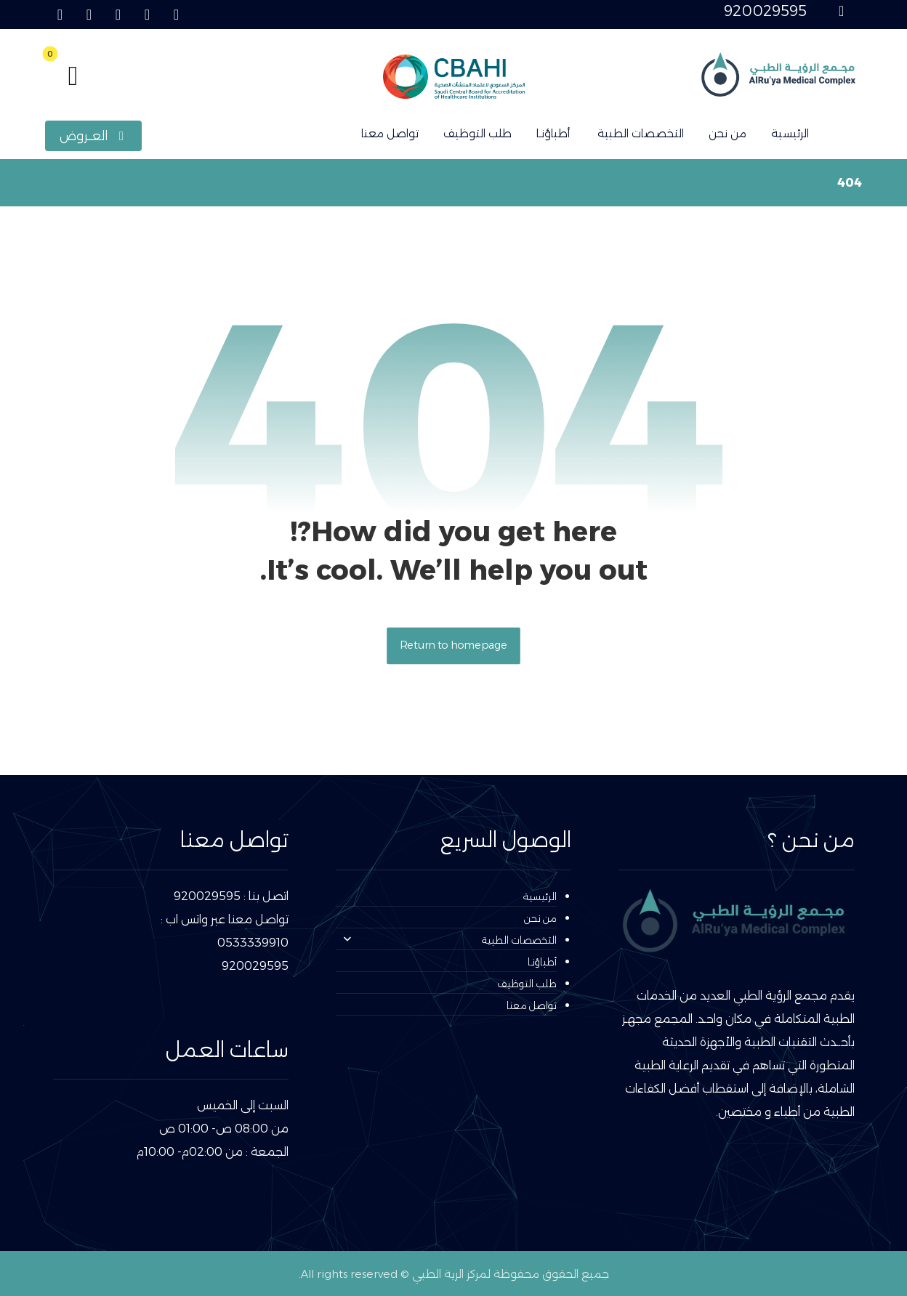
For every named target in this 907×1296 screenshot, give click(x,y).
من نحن (540, 918)
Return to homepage (453, 645)
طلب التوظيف (527, 983)
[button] (175, 14)
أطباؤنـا (542, 962)
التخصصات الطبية (450, 940)
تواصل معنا (532, 1005)
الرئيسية (540, 896)
